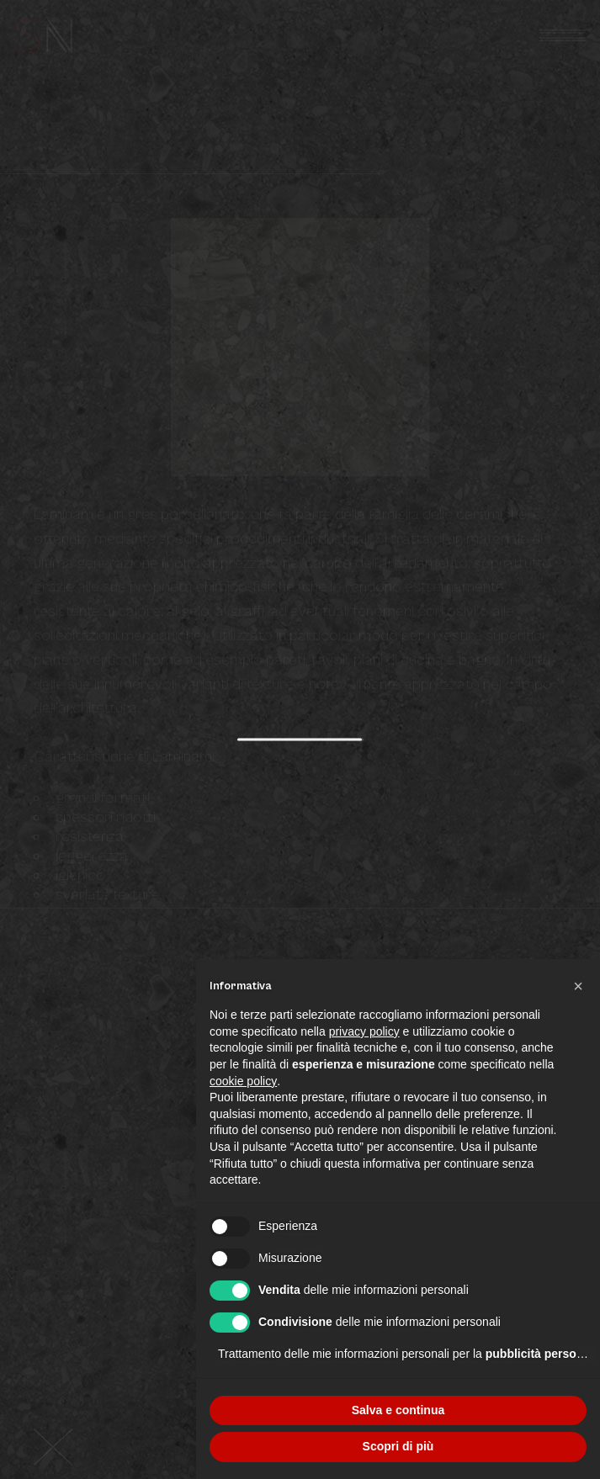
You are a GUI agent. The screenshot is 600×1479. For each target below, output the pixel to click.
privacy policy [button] (364, 1031)
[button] (578, 986)
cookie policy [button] (243, 1081)
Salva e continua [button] (398, 1410)
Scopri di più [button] (398, 1446)
